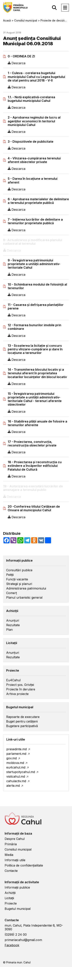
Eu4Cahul (13, 680)
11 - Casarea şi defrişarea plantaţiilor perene (36, 306)
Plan (9, 629)
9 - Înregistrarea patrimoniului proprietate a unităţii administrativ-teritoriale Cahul (34, 264)
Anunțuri (12, 620)
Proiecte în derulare (20, 689)
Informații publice (17, 887)
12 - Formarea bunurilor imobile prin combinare (34, 327)
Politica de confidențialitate (24, 865)
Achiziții (10, 893)
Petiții (10, 575)
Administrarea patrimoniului (26, 588)
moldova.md (15, 763)
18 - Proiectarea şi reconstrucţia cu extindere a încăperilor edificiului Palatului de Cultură (35, 465)
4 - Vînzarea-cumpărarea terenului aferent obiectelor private (34, 160)
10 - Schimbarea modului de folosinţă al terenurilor (37, 286)
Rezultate (13, 625)
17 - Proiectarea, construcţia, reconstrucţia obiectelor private (32, 443)
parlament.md (16, 754)
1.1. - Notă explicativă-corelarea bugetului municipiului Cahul (31, 99)
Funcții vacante (17, 579)
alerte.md (13, 785)
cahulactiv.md (16, 781)
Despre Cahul (15, 839)
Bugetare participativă (22, 726)
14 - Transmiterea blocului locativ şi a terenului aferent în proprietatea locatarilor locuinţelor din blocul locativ (37, 373)
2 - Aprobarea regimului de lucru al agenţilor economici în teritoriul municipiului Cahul (34, 121)
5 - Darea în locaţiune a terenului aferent (32, 180)
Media (9, 855)
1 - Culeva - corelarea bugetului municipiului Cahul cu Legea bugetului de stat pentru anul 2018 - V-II (36, 76)
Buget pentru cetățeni (22, 721)
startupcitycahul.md (20, 772)
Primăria (11, 844)
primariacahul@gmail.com (23, 940)
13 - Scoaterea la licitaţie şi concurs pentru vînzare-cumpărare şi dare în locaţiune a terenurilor (35, 349)
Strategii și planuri (19, 584)
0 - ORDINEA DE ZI (21, 56)
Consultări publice (19, 570)
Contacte (11, 871)
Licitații (9, 898)
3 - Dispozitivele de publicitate (30, 141)
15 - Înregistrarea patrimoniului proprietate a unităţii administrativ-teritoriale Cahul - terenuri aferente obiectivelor (35, 399)
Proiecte (11, 903)
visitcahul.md (15, 776)
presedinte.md (16, 749)
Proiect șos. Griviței (20, 685)
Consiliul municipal (18, 849)
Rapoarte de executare (23, 717)
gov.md (11, 758)
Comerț (11, 593)
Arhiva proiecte (17, 694)
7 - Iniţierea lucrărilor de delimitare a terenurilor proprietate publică (35, 221)
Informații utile (15, 860)
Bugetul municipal (18, 909)
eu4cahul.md (15, 767)
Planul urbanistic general (24, 597)
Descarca (16, 63)
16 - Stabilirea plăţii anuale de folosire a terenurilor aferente (37, 423)
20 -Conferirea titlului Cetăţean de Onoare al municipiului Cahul (34, 508)
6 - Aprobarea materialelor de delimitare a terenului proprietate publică (38, 201)
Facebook (12, 945)
